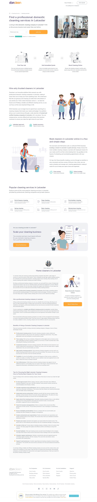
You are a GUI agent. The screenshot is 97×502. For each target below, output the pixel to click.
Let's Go (38, 32)
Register (58, 475)
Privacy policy (73, 473)
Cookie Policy (73, 477)
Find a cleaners (46, 473)
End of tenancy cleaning (28, 484)
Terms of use (73, 475)
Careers (58, 473)
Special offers (46, 477)
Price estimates (46, 475)
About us (72, 471)
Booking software (33, 473)
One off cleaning (60, 484)
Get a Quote (82, 3)
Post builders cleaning (69, 484)
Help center (32, 477)
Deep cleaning (45, 484)
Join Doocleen (32, 475)
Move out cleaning (38, 484)
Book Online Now (73, 304)
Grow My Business (21, 245)
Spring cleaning (52, 484)
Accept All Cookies (74, 496)
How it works (32, 471)
